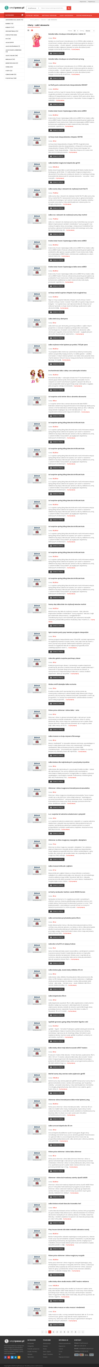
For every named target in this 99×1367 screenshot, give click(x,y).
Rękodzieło (31, 1357)
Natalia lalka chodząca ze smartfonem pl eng (66, 59)
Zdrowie (30, 1354)
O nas (60, 1351)
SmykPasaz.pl (19, 1366)
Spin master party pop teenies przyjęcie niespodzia (68, 632)
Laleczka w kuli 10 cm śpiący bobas (61, 944)
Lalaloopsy (10, 42)
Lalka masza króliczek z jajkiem (60, 866)
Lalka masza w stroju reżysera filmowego (64, 736)
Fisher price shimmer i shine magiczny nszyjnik (66, 1256)
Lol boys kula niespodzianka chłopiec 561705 (65, 137)
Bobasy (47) (10, 27)
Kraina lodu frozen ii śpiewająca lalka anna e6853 (67, 111)
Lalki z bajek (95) (12, 55)
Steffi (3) (9, 71)
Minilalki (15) (10, 59)
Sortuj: (82, 31)
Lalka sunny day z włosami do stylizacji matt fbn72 (68, 189)
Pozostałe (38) (11, 78)
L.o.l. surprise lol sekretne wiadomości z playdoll (66, 814)
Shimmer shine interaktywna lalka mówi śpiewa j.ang (69, 1100)
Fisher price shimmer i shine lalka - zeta (63, 710)
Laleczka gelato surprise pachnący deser (64, 658)
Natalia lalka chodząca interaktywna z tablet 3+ (67, 34)
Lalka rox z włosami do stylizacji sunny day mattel (67, 215)
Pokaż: (70, 31)
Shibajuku (9, 67)
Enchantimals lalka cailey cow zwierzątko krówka (67, 371)
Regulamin (62, 1346)
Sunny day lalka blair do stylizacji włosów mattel (67, 604)
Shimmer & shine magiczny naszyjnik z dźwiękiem (67, 840)
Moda (45, 1349)
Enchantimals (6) (12, 31)
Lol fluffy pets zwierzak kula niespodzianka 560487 (67, 85)
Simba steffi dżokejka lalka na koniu (62, 684)
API (59, 1354)
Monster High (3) (12, 63)
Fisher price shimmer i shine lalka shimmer (64, 1152)
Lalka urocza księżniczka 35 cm (60, 1126)
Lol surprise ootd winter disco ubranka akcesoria (67, 397)
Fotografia (31, 1346)
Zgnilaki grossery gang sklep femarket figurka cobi (68, 1022)
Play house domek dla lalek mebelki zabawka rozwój (68, 1230)
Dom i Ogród (47, 1351)
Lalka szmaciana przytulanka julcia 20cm (64, 918)
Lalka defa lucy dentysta (58, 319)
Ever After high (11, 35)
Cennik (61, 1349)
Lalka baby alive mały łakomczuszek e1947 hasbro (67, 1048)
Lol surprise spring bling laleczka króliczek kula (66, 423)
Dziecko (45, 1346)
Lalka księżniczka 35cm (57, 996)
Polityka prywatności (65, 1343)
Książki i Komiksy (32, 1351)
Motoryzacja (46, 1343)
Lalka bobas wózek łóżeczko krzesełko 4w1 (64, 1204)
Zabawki (43, 20)
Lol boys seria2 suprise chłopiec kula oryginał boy (67, 293)
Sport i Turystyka (48, 1354)
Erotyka (45, 1357)
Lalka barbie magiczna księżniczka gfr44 (64, 163)
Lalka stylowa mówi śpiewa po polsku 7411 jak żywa (68, 345)
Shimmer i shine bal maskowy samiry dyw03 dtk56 (67, 1178)
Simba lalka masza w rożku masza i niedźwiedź (66, 1307)
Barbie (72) (9, 23)
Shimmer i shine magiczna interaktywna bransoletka (69, 788)
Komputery (31, 1343)
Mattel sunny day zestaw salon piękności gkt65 (66, 1074)
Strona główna (34, 20)
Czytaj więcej (75, 49)
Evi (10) (8, 39)
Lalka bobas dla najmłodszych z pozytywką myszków (68, 762)
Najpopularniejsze (64, 1357)
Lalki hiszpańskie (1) (13, 46)
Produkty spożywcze (33, 1349)
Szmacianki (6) (11, 74)
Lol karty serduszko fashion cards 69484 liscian (66, 892)
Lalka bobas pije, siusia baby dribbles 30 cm (65, 970)
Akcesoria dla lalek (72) (14, 20)
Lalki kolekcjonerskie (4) (13, 51)
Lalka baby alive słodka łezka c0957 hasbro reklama (68, 1281)
